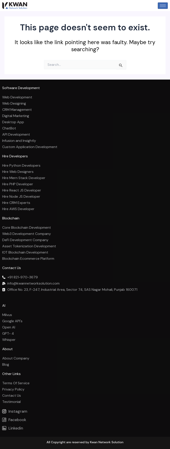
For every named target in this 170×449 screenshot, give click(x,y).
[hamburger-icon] (163, 5)
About (7, 349)
